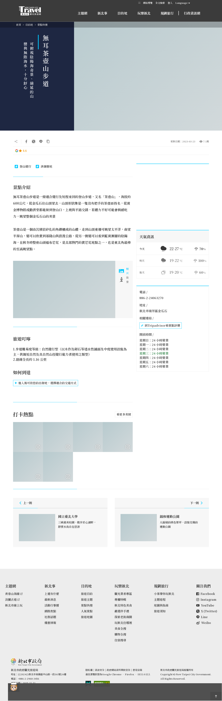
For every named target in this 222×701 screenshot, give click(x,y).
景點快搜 (42, 24)
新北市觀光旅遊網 (33, 10)
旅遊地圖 (87, 617)
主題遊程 (160, 599)
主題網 (82, 13)
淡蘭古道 (12, 599)
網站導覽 (147, 3)
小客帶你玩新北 (164, 594)
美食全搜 (120, 628)
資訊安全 (99, 670)
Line (202, 617)
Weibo (203, 623)
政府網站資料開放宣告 (118, 670)
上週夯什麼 (51, 594)
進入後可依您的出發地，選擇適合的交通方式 (45, 383)
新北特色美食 (123, 605)
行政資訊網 (192, 13)
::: (139, 3)
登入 (170, 3)
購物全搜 (120, 634)
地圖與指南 (161, 605)
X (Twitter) (206, 611)
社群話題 (50, 617)
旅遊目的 (87, 594)
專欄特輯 (120, 599)
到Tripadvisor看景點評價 (160, 325)
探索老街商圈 (123, 617)
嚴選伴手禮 (122, 611)
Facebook (205, 594)
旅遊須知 (160, 611)
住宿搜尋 (120, 640)
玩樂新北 (143, 13)
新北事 (102, 13)
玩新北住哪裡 (123, 623)
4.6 (21, 151)
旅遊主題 (87, 599)
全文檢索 (160, 3)
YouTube (205, 605)
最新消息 (50, 599)
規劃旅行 (167, 13)
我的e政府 (88, 683)
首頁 (18, 24)
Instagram (206, 599)
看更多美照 (124, 414)
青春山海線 (14, 594)
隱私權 (89, 670)
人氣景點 (87, 611)
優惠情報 (50, 623)
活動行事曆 (51, 605)
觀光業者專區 (123, 594)
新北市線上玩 (14, 605)
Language (181, 3)
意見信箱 (137, 670)
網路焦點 (50, 611)
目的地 (122, 13)
